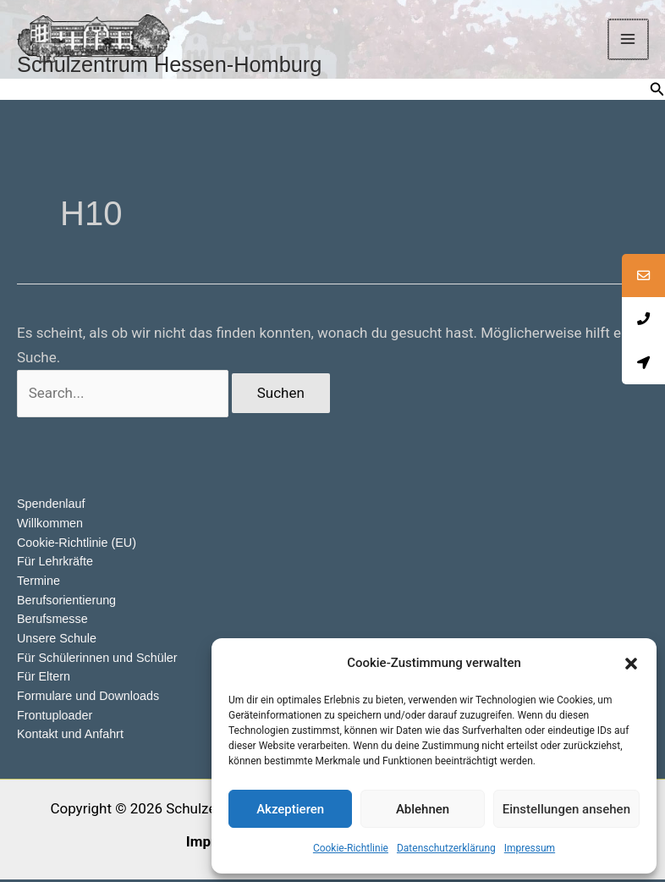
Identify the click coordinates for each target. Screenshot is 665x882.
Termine (39, 584)
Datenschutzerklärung (446, 848)
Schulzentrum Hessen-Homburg (197, 68)
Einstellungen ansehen (566, 809)
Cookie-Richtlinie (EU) (79, 546)
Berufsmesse (54, 622)
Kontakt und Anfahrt (73, 737)
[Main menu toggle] (629, 41)
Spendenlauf (52, 508)
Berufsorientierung (69, 603)
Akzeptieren (290, 809)
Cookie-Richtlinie (350, 848)
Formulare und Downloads (91, 699)
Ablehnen (422, 809)
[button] (631, 663)
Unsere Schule (58, 641)
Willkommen (51, 527)
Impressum (529, 848)
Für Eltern (45, 679)
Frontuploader (56, 717)
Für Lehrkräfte (56, 565)
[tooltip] (642, 277)
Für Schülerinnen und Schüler (100, 660)
